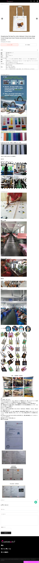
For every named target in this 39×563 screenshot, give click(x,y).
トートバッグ (6, 4)
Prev (2, 18)
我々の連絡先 (27, 44)
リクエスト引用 (9, 44)
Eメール (2, 509)
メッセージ (3, 514)
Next (37, 18)
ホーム (2, 4)
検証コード (3, 527)
